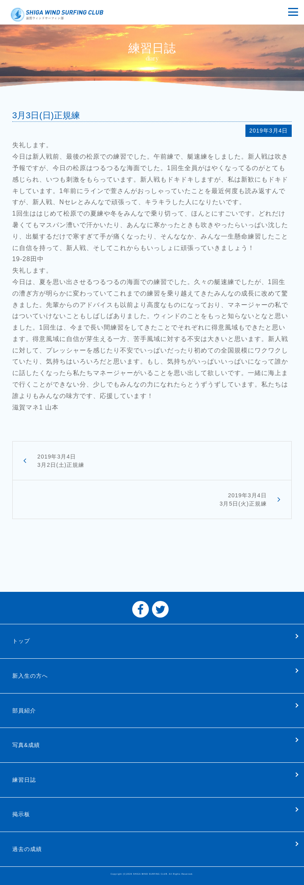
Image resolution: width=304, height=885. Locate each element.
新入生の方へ (30, 676)
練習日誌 (24, 780)
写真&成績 (26, 745)
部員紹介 (24, 710)
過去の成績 (27, 849)
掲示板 (21, 814)
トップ (21, 641)
